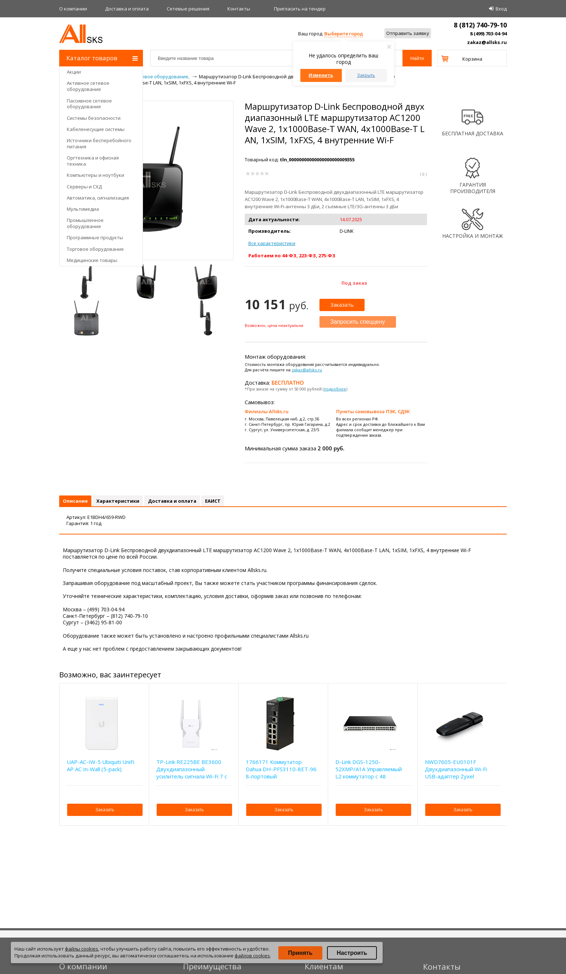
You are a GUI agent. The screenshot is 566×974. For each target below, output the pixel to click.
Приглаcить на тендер (300, 8)
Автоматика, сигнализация (98, 198)
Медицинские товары (92, 260)
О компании (73, 8)
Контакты (238, 8)
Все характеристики (271, 243)
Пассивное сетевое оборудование (89, 103)
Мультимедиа (83, 209)
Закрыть (366, 75)
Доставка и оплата (127, 8)
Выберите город (343, 33)
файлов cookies (252, 955)
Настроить (352, 953)
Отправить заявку (407, 33)
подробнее (335, 389)
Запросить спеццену (357, 322)
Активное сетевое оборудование (88, 86)
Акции (74, 72)
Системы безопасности (94, 118)
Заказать (342, 304)
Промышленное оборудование (85, 223)
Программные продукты (95, 237)
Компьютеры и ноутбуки (95, 175)
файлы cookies (81, 948)
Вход (501, 8)
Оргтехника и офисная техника (93, 160)
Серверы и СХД (84, 186)
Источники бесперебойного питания (99, 143)
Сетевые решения (188, 8)
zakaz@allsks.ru (487, 42)
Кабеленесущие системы (96, 129)
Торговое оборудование (95, 249)
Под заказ (354, 283)
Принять (300, 953)
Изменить (321, 75)
